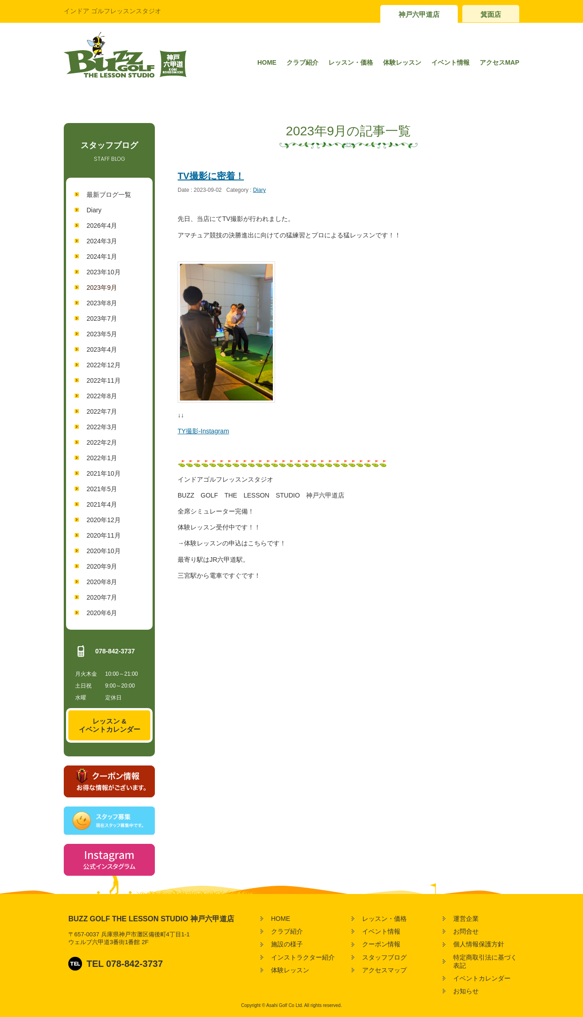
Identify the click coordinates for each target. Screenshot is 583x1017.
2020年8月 (102, 582)
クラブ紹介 (302, 62)
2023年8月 (102, 303)
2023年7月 (102, 318)
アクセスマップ (384, 970)
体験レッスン (402, 62)
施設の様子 (287, 944)
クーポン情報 (381, 944)
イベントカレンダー (482, 978)
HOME (266, 62)
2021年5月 (102, 489)
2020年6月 (102, 612)
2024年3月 (102, 241)
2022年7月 (102, 411)
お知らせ (466, 991)
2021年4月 (102, 504)
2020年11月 (104, 535)
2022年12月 (104, 365)
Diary (94, 210)
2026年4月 (102, 225)
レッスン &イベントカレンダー (109, 725)
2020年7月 (102, 597)
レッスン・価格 (350, 62)
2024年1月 (102, 256)
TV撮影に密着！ (211, 176)
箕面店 (491, 14)
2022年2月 (102, 442)
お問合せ (466, 931)
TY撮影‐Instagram (203, 431)
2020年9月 (102, 566)
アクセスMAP (499, 62)
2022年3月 (102, 427)
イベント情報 (450, 62)
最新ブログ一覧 (109, 194)
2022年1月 (102, 458)
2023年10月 (104, 272)
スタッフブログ (384, 957)
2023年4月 (102, 349)
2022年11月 (104, 380)
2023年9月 (102, 287)
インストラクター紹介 (303, 957)
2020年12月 (104, 520)
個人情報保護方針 (478, 944)
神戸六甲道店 (419, 14)
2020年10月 (104, 551)
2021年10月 (104, 473)
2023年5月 (102, 334)
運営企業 (466, 918)
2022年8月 (102, 396)
